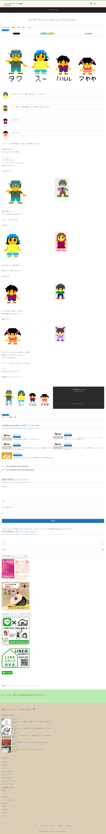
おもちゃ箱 (4, 796)
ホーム (35, 825)
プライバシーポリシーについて (47, 825)
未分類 (3, 816)
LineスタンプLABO (6, 771)
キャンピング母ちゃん (7, 800)
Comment (4, 486)
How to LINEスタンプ (7, 774)
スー (25, 27)
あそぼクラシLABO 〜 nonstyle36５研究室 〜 (18, 709)
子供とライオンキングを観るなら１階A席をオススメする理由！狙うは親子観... (31, 721)
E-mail (3, 507)
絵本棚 (3, 790)
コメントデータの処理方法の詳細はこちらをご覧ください (56, 529)
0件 (14, 27)
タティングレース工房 (7, 784)
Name (3, 501)
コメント (5, 417)
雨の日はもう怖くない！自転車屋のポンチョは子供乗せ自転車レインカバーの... (32, 728)
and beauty (4, 762)
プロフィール (5, 30)
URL (3, 513)
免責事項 (61, 825)
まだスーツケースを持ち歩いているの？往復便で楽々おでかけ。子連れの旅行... (32, 735)
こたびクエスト (17, 436)
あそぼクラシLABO (14, 4)
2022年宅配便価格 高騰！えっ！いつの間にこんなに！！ (27, 439)
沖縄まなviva (5, 765)
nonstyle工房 (5, 803)
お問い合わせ (69, 825)
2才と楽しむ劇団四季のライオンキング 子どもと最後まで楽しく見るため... (30, 742)
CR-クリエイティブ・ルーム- (9, 781)
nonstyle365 (5, 809)
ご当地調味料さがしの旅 (8, 787)
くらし (3, 793)
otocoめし (4, 806)
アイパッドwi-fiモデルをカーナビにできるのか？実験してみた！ (28, 749)
